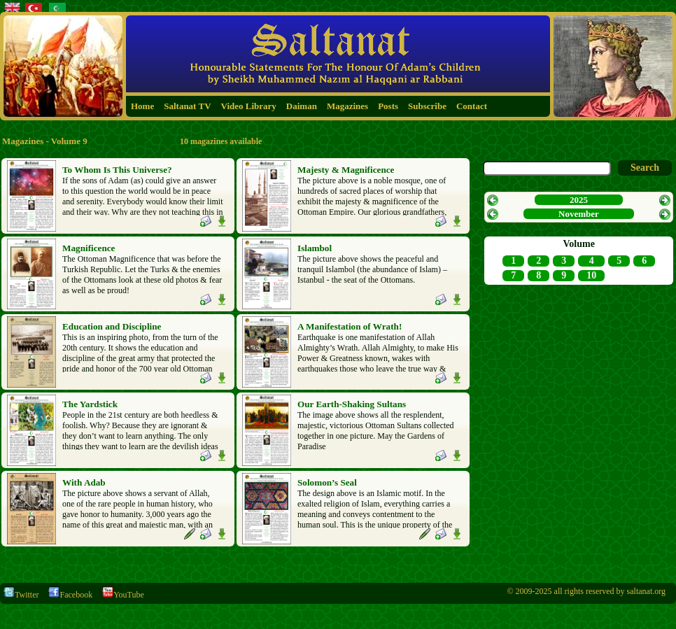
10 (591, 275)
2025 (579, 200)
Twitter (20, 595)
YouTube (123, 595)
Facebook (70, 595)
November (578, 214)
